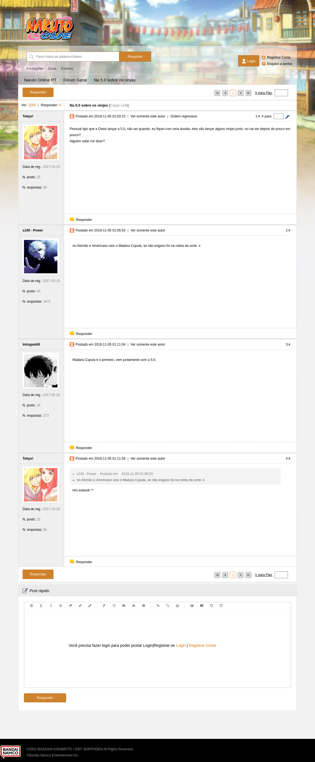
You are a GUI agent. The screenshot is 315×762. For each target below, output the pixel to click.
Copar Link (119, 105)
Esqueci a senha (279, 64)
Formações (34, 69)
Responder (84, 220)
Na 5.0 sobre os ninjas (114, 80)
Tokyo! (28, 116)
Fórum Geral (75, 80)
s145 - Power (33, 230)
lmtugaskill (31, 344)
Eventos (67, 69)
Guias (52, 69)
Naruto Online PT (40, 80)
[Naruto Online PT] (49, 40)
